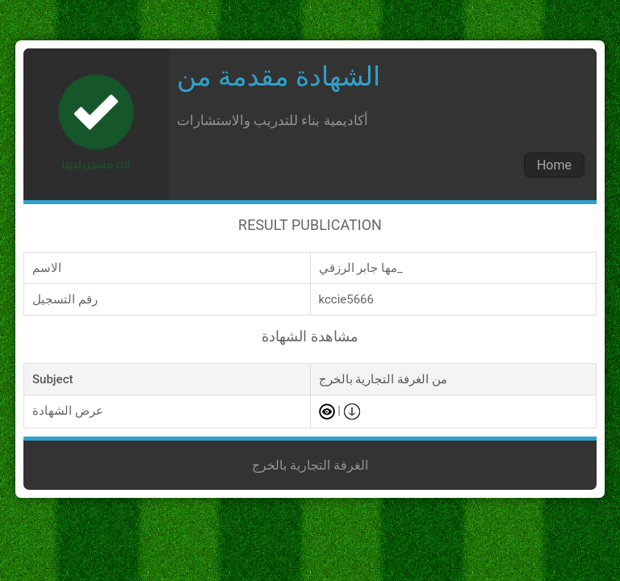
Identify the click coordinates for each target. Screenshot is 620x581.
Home (554, 165)
